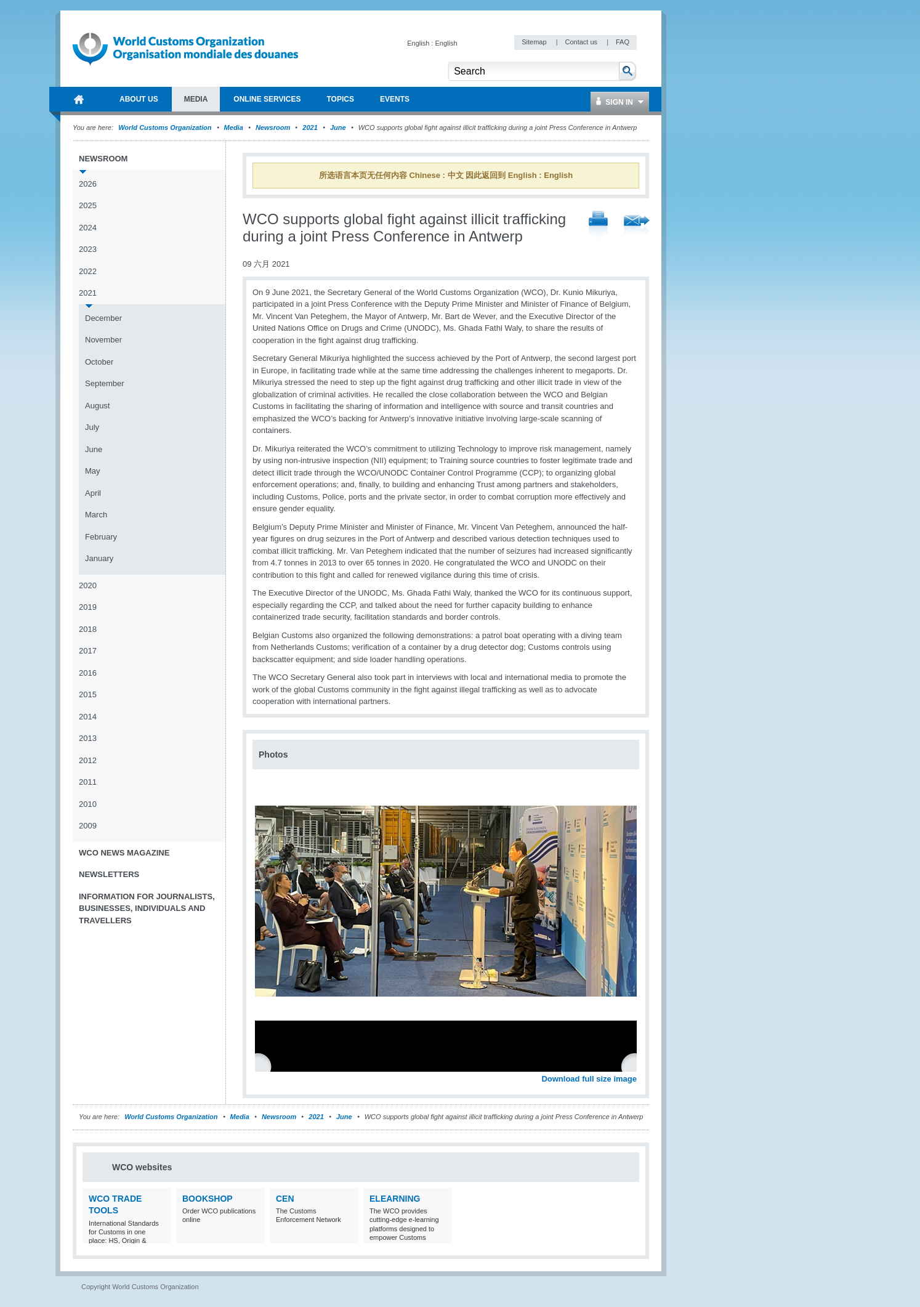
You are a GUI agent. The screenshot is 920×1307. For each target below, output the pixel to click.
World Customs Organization (165, 127)
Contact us (582, 42)
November (103, 339)
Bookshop (207, 1199)
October (99, 361)
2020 (88, 585)
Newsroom (273, 127)
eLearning (394, 1199)
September (104, 383)
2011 (88, 782)
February (101, 536)
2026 (88, 183)
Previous (265, 1065)
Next (634, 1065)
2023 (88, 249)
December (103, 318)
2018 (88, 629)
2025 (88, 205)
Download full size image (589, 1078)
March (96, 514)
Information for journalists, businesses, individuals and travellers (147, 908)
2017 (88, 650)
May (92, 470)
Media (233, 127)
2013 (88, 738)
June (338, 127)
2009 (88, 825)
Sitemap (535, 42)
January (99, 558)
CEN (285, 1199)
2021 (309, 127)
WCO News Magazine (124, 852)
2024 (88, 227)
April (93, 493)
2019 (88, 607)
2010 (88, 804)
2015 (88, 694)
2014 (88, 716)
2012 (88, 760)
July (92, 427)
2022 (88, 271)
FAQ (622, 42)
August (97, 405)
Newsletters (109, 874)
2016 (88, 673)
